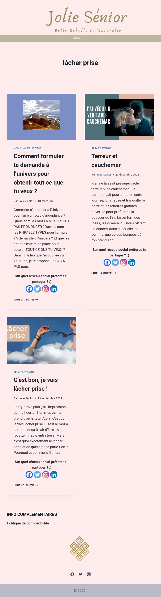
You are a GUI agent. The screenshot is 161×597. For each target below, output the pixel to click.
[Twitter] (37, 289)
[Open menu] (81, 38)
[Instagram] (45, 289)
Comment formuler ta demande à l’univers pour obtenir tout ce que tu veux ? (39, 174)
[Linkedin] (53, 289)
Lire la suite (26, 299)
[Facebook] (29, 289)
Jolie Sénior (26, 201)
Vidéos (37, 148)
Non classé (22, 148)
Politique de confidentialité (28, 523)
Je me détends (101, 148)
